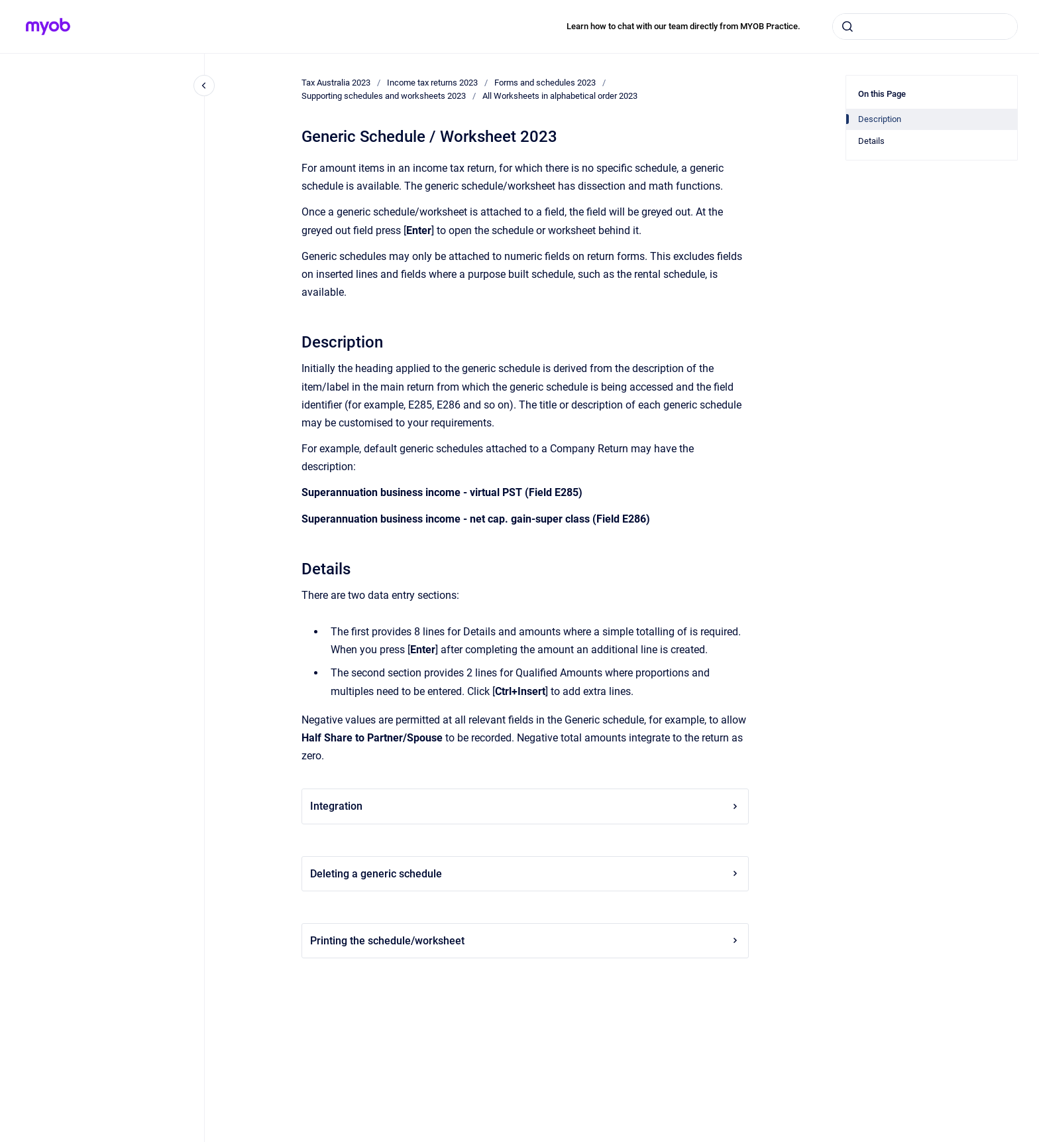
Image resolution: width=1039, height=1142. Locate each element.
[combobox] (925, 26)
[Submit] (847, 26)
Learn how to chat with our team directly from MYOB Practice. (683, 26)
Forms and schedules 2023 (545, 83)
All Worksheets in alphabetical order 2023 (559, 96)
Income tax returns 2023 (432, 83)
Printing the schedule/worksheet (525, 940)
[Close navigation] (204, 85)
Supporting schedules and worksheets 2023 (383, 96)
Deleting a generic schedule (525, 873)
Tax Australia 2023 (335, 83)
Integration (525, 806)
